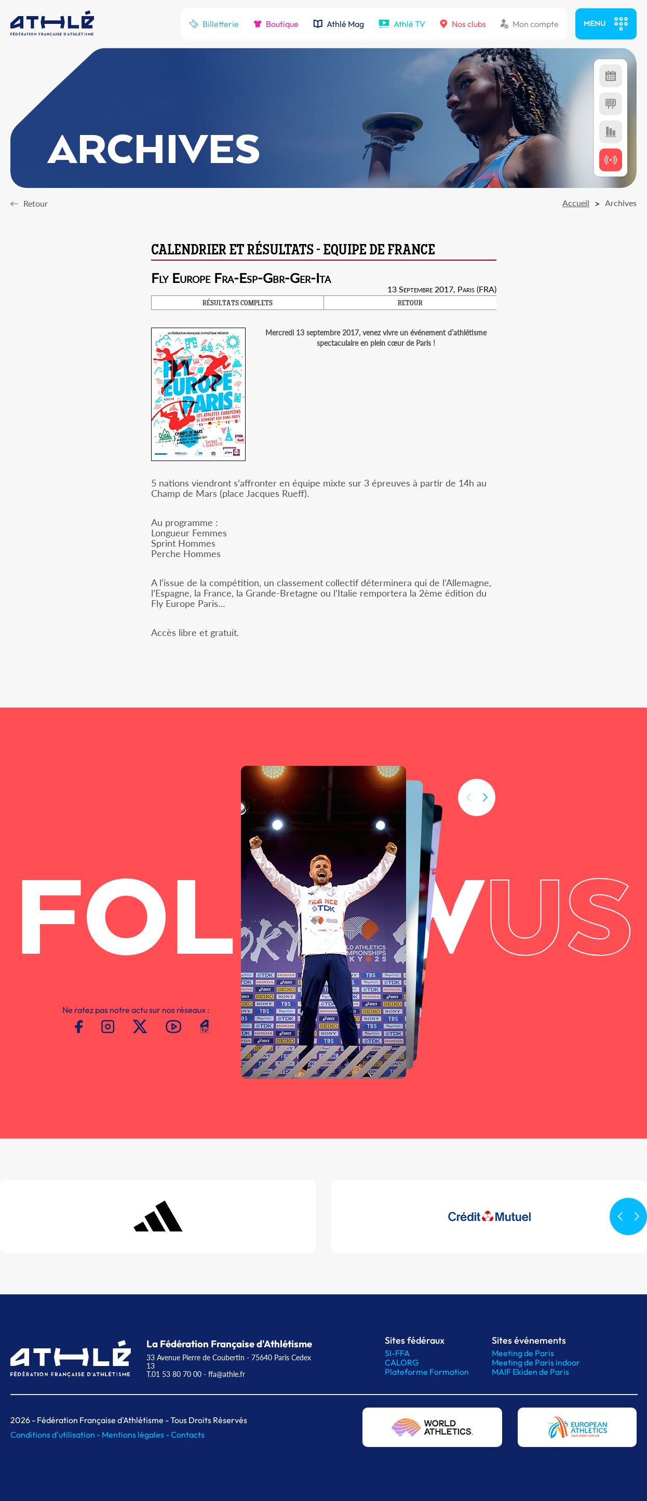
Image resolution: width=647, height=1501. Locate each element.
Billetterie (214, 24)
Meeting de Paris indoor (536, 1362)
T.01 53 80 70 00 (173, 1374)
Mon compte (530, 24)
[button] (485, 808)
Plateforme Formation (427, 1372)
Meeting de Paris (523, 1353)
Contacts (188, 1434)
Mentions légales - (136, 1434)
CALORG (402, 1362)
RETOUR (410, 303)
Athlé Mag (338, 24)
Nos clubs (463, 24)
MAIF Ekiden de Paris (530, 1372)
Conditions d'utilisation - (56, 1434)
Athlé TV (402, 24)
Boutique (276, 24)
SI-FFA (397, 1353)
